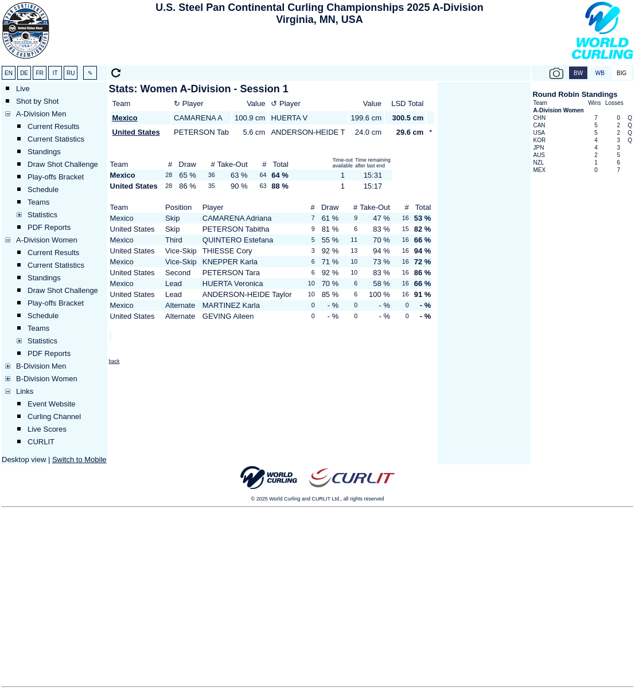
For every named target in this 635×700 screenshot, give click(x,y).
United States (136, 132)
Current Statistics (56, 139)
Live (23, 88)
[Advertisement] (319, 46)
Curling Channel (54, 416)
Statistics (42, 214)
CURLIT (41, 441)
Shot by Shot (37, 101)
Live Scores (47, 429)
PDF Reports (49, 227)
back (114, 361)
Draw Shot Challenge (63, 164)
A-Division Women (46, 240)
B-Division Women (46, 378)
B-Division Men (41, 366)
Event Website (52, 404)
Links (24, 391)
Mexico (125, 118)
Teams (38, 202)
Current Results (53, 126)
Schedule (43, 189)
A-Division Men (41, 114)
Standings (44, 151)
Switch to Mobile (79, 459)
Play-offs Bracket (56, 177)
